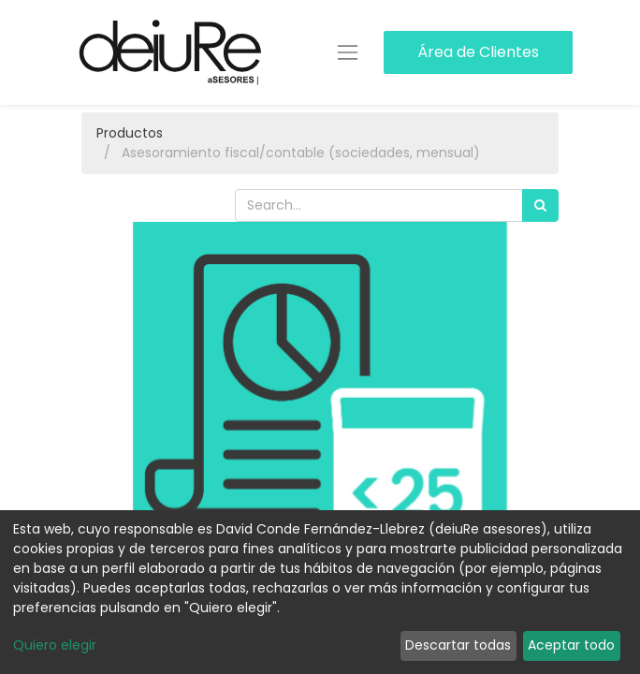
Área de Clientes (478, 52)
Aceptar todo (571, 645)
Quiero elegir (54, 645)
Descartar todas (458, 645)
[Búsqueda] (540, 205)
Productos (129, 133)
